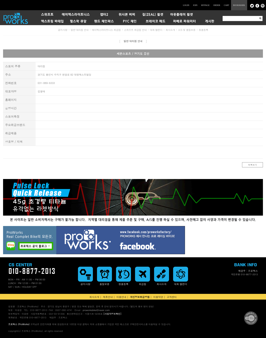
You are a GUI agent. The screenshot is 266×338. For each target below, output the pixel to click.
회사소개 (170, 29)
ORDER (216, 5)
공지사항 (62, 29)
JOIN (195, 5)
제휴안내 (108, 297)
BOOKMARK (239, 5)
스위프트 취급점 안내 (135, 29)
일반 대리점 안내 (80, 29)
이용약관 (158, 297)
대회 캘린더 (156, 29)
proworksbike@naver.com (96, 310)
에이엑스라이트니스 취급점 (106, 29)
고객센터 (172, 297)
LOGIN (186, 5)
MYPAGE (205, 5)
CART (226, 5)
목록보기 (252, 164)
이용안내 (121, 297)
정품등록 (203, 29)
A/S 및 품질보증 (186, 29)
